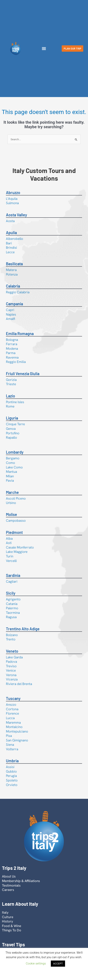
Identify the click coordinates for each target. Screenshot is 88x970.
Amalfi (10, 319)
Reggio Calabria (17, 292)
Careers (8, 890)
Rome (10, 406)
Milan (10, 476)
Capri (10, 310)
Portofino (12, 433)
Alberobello (14, 238)
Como (10, 463)
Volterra (12, 749)
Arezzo (11, 704)
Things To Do (11, 930)
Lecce (10, 252)
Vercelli (11, 561)
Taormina (13, 612)
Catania (11, 604)
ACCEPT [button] (58, 963)
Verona (11, 675)
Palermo (12, 608)
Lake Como (14, 467)
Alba (9, 538)
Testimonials (11, 885)
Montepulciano (17, 731)
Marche (12, 492)
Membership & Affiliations (21, 881)
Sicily (10, 593)
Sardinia (13, 575)
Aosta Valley (16, 214)
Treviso (11, 666)
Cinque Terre (15, 424)
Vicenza (12, 679)
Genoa (11, 428)
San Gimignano (17, 740)
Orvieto (11, 785)
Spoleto (12, 780)
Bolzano (12, 635)
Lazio (10, 395)
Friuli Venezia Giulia (22, 373)
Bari (9, 243)
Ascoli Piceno (16, 498)
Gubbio (11, 771)
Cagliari (11, 581)
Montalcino (14, 727)
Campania (14, 303)
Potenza (12, 274)
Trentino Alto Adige (23, 628)
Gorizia (11, 380)
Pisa (9, 736)
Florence (12, 713)
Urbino (11, 503)
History (7, 921)
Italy (5, 912)
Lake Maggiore (16, 551)
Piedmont (14, 532)
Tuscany (13, 698)
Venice (11, 670)
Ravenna (12, 357)
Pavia (10, 480)
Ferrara (11, 344)
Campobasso (16, 520)
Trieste (11, 384)
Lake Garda (14, 657)
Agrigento (13, 599)
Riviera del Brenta (19, 684)
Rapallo (11, 437)
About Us (9, 876)
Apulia (11, 232)
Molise (11, 514)
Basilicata (14, 263)
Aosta (10, 221)
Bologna (12, 339)
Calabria (13, 286)
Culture (7, 917)
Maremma (13, 722)
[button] (44, 48)
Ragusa (11, 617)
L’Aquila (11, 198)
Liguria (12, 418)
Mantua (11, 471)
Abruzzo (13, 192)
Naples (11, 314)
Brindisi (11, 247)
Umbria (12, 760)
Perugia (11, 776)
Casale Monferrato (20, 547)
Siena (10, 744)
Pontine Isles (15, 402)
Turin (9, 556)
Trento (10, 639)
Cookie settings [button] (36, 963)
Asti (9, 543)
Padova (11, 661)
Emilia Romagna (20, 333)
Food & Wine (11, 926)
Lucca (10, 718)
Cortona (12, 709)
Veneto (12, 651)
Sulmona (12, 203)
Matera (11, 270)
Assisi (10, 767)
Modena (12, 348)
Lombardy (15, 452)
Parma (10, 353)
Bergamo (12, 458)
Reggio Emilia (16, 362)
